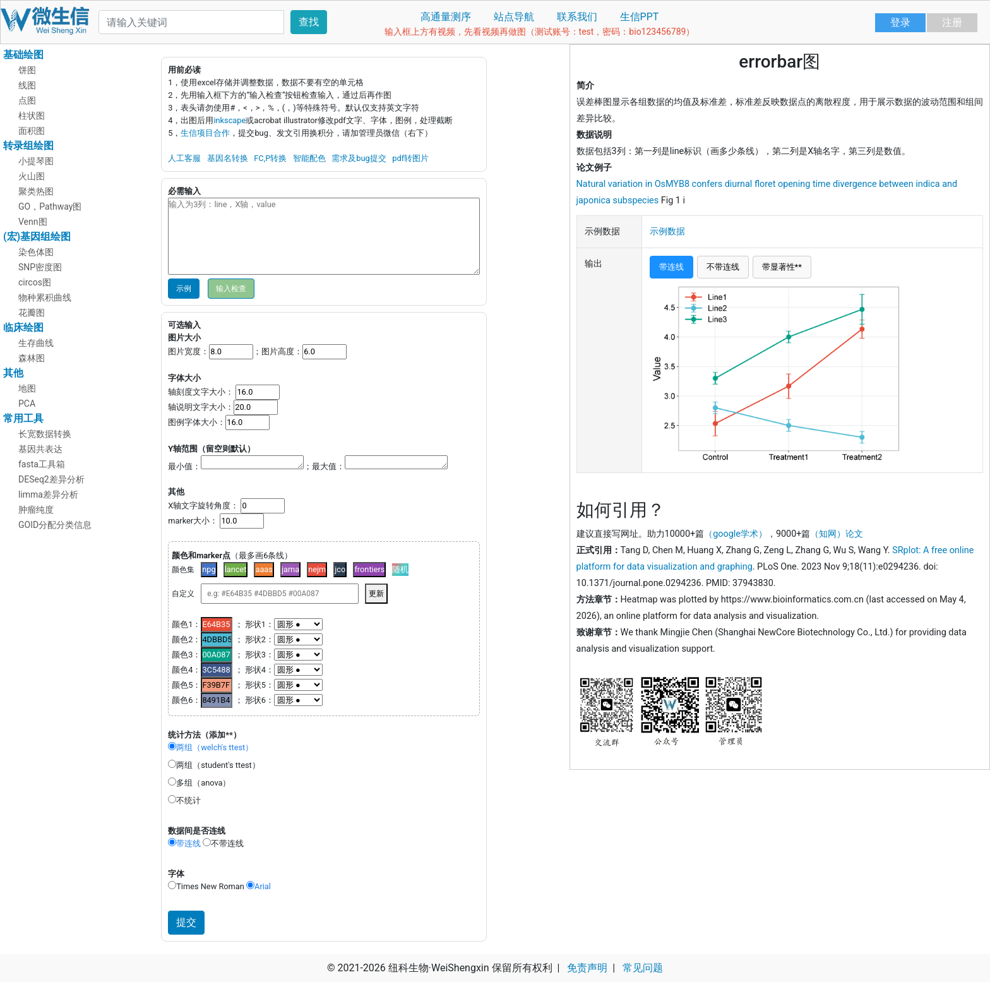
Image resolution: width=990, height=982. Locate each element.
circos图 (34, 282)
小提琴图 (36, 161)
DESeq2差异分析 (51, 479)
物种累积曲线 (44, 297)
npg (208, 569)
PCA (26, 403)
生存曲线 (36, 343)
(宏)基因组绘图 (37, 237)
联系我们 (577, 17)
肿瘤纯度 (36, 510)
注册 (952, 22)
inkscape (229, 120)
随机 (400, 569)
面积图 (31, 131)
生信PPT (639, 17)
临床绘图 (23, 327)
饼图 (27, 70)
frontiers (369, 569)
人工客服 (184, 158)
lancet (236, 569)
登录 (900, 22)
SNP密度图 (40, 267)
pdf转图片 (410, 158)
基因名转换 (227, 158)
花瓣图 (31, 313)
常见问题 (643, 968)
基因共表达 (40, 449)
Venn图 (32, 222)
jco (340, 569)
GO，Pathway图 (50, 206)
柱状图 (31, 116)
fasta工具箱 (41, 464)
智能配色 (309, 158)
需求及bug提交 (358, 158)
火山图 (31, 176)
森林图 (31, 358)
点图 (27, 100)
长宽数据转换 (44, 434)
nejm (317, 569)
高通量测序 (445, 17)
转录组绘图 (28, 146)
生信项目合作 (205, 133)
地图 (27, 388)
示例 (183, 288)
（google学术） (735, 534)
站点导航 (514, 17)
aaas (264, 569)
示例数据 (667, 231)
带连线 (671, 267)
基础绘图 (23, 55)
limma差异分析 (48, 494)
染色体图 (36, 252)
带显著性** (782, 267)
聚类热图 (36, 191)
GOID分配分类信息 (55, 525)
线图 (27, 85)
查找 (309, 22)
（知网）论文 (836, 534)
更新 (376, 593)
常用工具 (23, 418)
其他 (13, 373)
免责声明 (587, 968)
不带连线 (723, 267)
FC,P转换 (270, 158)
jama (290, 569)
